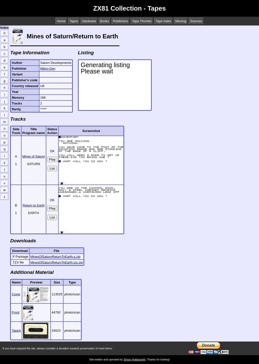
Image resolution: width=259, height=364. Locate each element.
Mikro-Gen (47, 68)
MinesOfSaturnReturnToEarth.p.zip (55, 256)
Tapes (74, 21)
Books (104, 21)
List (52, 168)
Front (15, 312)
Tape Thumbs (142, 21)
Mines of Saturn (33, 156)
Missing (180, 21)
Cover (16, 294)
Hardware (89, 21)
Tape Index (163, 21)
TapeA (16, 330)
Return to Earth (34, 205)
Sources (196, 21)
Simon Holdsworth (134, 359)
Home (61, 21)
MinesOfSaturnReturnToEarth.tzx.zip (56, 262)
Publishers (120, 21)
